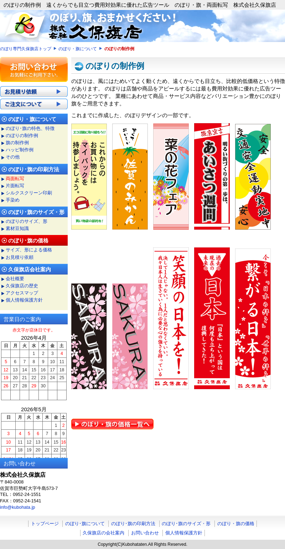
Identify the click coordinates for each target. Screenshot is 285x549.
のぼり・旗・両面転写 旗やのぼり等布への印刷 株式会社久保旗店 (142, 26)
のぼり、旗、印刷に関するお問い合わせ (34, 69)
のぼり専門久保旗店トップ (25, 48)
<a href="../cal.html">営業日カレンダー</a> (34, 392)
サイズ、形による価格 (29, 249)
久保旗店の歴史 (22, 285)
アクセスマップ (22, 293)
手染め (13, 200)
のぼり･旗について (85, 523)
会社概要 (15, 278)
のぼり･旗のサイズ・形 (186, 523)
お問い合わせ (145, 532)
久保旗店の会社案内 (103, 532)
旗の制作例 (17, 142)
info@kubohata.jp (17, 507)
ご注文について (34, 104)
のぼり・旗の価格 (235, 523)
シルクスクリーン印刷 (29, 192)
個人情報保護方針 (24, 300)
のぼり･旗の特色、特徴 (30, 128)
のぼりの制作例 (22, 135)
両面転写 (15, 178)
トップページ (45, 523)
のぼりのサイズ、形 (26, 221)
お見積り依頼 (34, 91)
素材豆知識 (17, 228)
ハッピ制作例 (19, 149)
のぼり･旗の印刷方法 (133, 523)
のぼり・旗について (77, 48)
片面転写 (15, 185)
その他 (13, 157)
